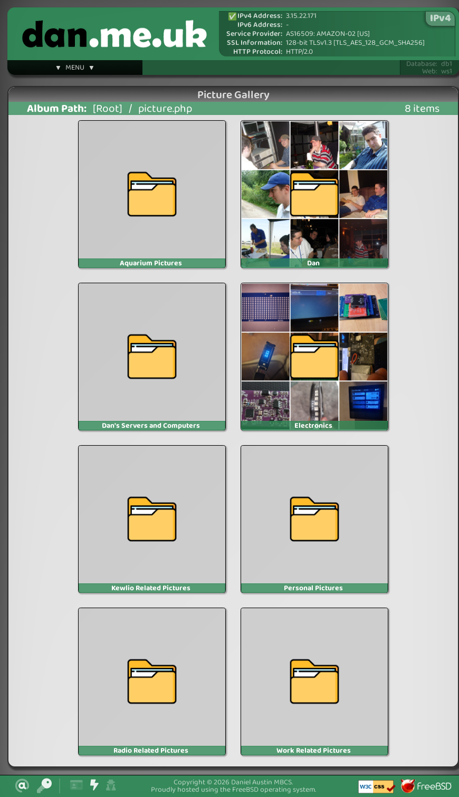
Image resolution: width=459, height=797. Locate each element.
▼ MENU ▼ (75, 69)
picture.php (165, 109)
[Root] (107, 109)
